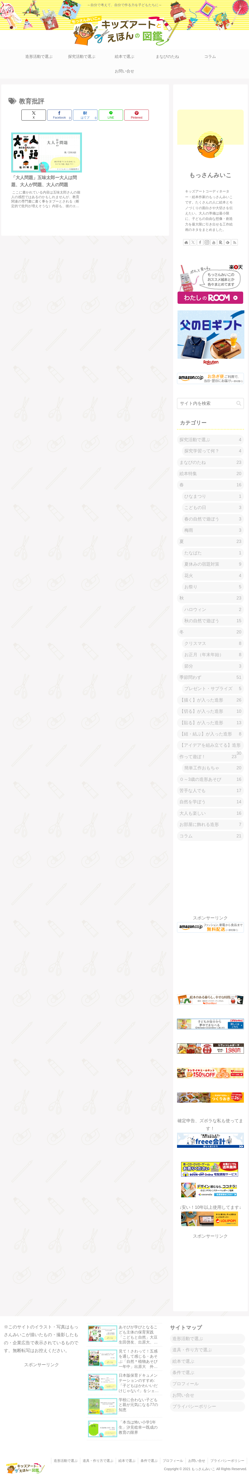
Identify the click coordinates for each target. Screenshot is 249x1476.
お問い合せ (183, 1395)
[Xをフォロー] (193, 242)
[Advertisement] (210, 95)
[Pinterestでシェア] (136, 115)
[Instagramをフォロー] (207, 242)
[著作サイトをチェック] (186, 242)
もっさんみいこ (210, 175)
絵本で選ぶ (183, 1361)
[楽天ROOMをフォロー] (221, 242)
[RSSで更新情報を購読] (234, 242)
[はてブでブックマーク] (85, 115)
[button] (238, 403)
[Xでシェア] (33, 115)
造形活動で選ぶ (187, 1338)
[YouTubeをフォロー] (214, 242)
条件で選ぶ (183, 1372)
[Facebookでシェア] (59, 115)
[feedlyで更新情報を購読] (227, 242)
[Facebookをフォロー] (200, 242)
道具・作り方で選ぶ (192, 1349)
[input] (210, 403)
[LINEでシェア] (111, 115)
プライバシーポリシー (194, 1406)
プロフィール (185, 1383)
